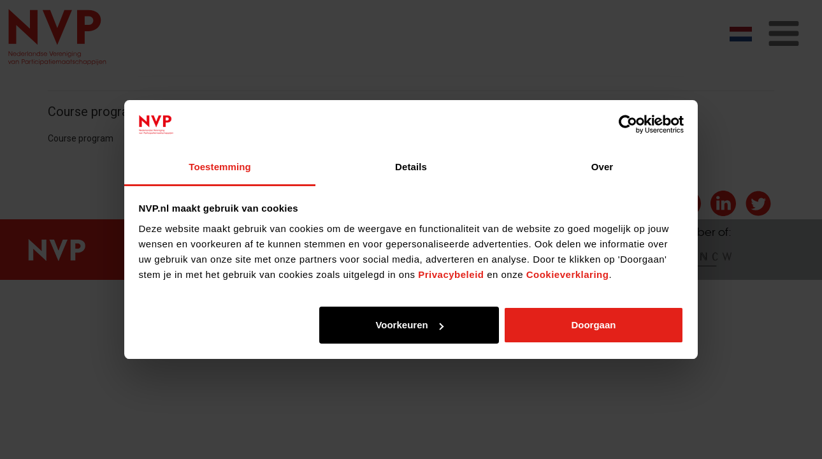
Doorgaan (593, 324)
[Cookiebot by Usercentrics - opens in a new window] (628, 125)
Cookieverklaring (567, 274)
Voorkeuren (409, 324)
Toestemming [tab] (220, 166)
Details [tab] (411, 166)
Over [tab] (602, 166)
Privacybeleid (451, 274)
